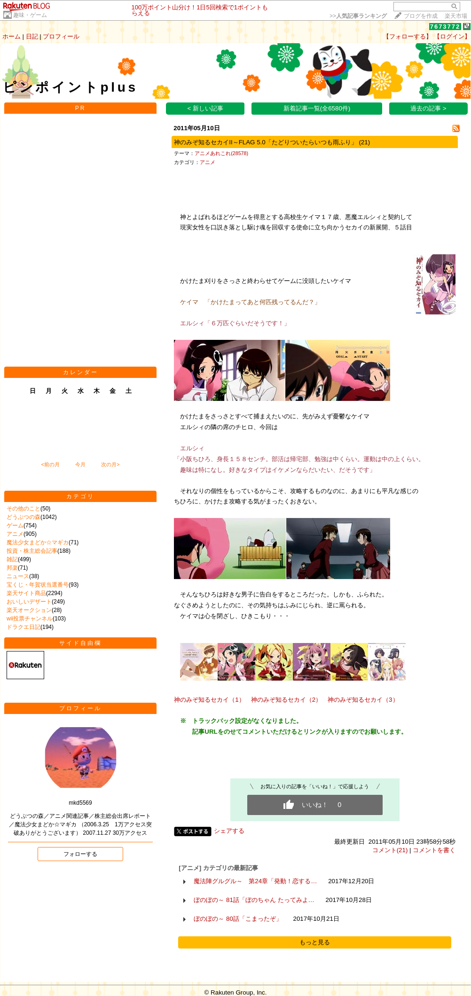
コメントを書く (434, 850)
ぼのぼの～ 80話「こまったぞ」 (238, 918)
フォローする (80, 854)
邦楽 (12, 568)
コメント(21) (390, 850)
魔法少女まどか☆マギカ (38, 542)
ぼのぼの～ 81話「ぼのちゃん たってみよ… (254, 899)
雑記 (12, 559)
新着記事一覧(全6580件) (317, 108)
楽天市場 (456, 16)
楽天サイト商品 (26, 593)
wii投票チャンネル (30, 618)
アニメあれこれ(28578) (221, 153)
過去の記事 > (428, 108)
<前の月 (50, 464)
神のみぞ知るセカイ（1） (209, 699)
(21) (364, 142)
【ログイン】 (452, 36)
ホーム (11, 36)
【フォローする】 (407, 36)
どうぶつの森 (23, 517)
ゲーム (15, 525)
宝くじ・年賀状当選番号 (38, 584)
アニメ (15, 534)
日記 (32, 36)
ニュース (18, 576)
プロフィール (61, 36)
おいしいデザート (29, 601)
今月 (80, 464)
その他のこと (23, 508)
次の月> (110, 464)
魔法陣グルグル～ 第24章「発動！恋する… (255, 881)
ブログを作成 (421, 16)
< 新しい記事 (206, 108)
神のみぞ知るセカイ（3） (363, 699)
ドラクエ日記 (23, 627)
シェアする (229, 830)
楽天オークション (29, 610)
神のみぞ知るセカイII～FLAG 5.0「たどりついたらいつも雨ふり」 (265, 142)
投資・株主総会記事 (32, 551)
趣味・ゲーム (30, 15)
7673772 (445, 26)
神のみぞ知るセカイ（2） (286, 699)
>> (358, 16)
